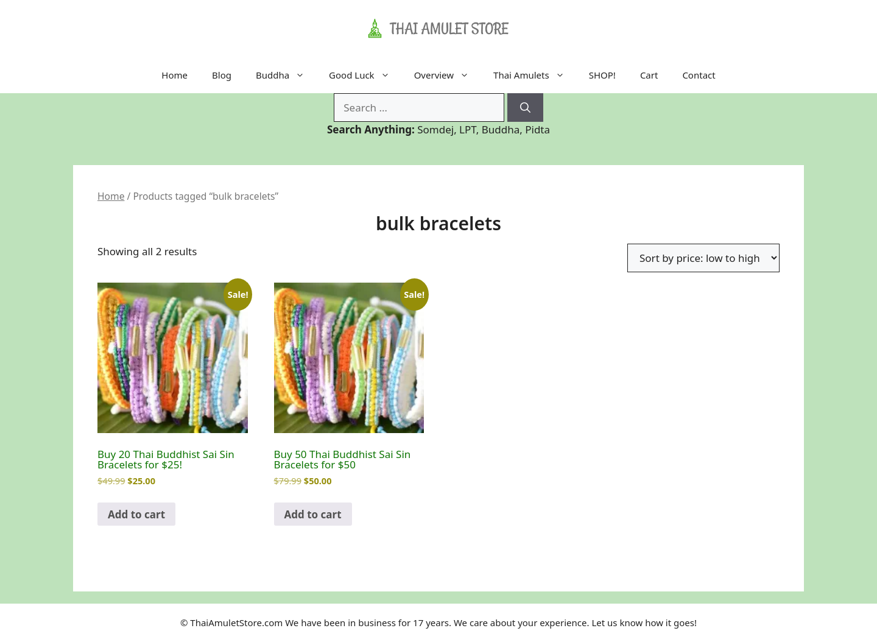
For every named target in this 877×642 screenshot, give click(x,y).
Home (174, 75)
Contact (698, 75)
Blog (221, 75)
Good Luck (365, 75)
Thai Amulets (535, 75)
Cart (649, 75)
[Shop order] (703, 258)
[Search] (525, 107)
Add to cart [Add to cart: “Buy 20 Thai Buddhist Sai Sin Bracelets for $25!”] (136, 514)
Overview (447, 75)
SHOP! (602, 75)
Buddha (286, 75)
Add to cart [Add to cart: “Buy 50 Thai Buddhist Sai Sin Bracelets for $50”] (313, 514)
